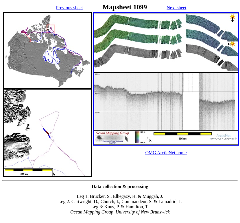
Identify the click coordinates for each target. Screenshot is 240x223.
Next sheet (176, 7)
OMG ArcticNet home (166, 152)
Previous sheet (69, 7)
